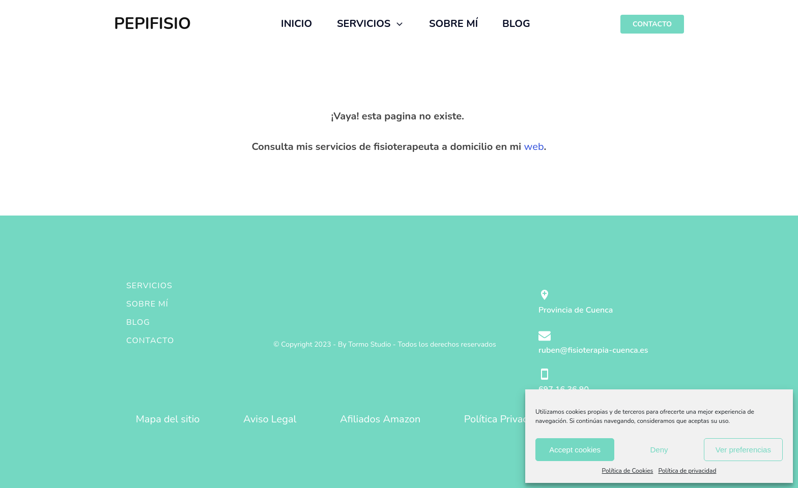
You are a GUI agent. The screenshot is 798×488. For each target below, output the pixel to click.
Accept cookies (575, 449)
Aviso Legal (270, 419)
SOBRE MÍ (453, 23)
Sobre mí (147, 304)
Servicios (149, 285)
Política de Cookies (627, 471)
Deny (659, 449)
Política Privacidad (505, 419)
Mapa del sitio (168, 419)
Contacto (150, 340)
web (534, 147)
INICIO (296, 23)
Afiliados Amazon (380, 419)
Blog (138, 322)
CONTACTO (652, 24)
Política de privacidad (687, 471)
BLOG (516, 23)
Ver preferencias (743, 449)
